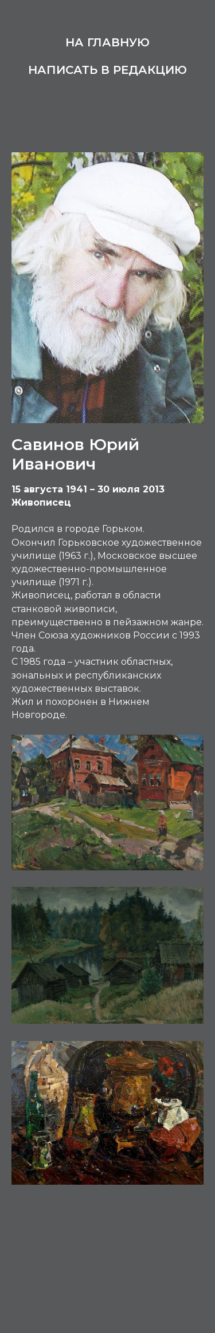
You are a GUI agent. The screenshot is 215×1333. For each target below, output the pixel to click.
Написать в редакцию (107, 70)
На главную (107, 42)
